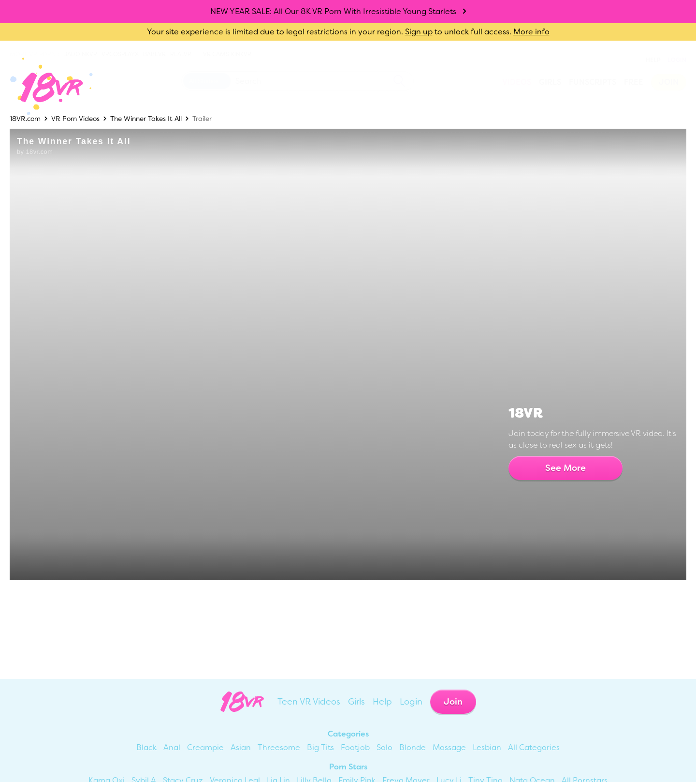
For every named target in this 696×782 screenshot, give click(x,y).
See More (565, 468)
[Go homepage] (44, 86)
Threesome (279, 747)
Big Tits (320, 747)
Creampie (205, 747)
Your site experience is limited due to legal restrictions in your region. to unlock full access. (329, 32)
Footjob (355, 747)
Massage (449, 747)
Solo (384, 747)
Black (146, 747)
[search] (399, 81)
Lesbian (487, 747)
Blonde (412, 747)
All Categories (534, 747)
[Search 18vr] (297, 81)
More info (531, 32)
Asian (241, 747)
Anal (171, 747)
